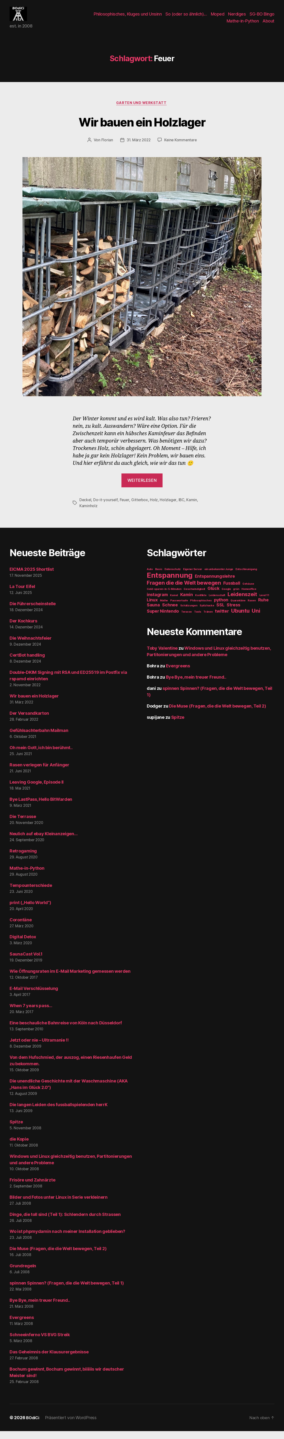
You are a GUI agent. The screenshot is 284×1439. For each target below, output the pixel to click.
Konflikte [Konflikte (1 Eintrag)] (201, 603)
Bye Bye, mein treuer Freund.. (40, 1308)
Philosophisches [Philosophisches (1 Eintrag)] (201, 608)
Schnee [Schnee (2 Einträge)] (170, 612)
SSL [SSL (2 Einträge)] (220, 612)
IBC (183, 507)
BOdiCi (33, 1425)
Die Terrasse (23, 824)
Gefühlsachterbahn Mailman (39, 738)
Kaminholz (88, 513)
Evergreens (22, 1325)
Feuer (125, 507)
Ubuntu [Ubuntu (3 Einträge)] (240, 618)
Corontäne (21, 927)
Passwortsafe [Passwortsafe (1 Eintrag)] (179, 608)
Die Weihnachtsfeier (31, 645)
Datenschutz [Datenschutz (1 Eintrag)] (172, 577)
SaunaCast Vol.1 (26, 961)
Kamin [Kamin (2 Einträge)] (186, 602)
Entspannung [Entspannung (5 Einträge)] (169, 583)
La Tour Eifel (22, 594)
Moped (217, 17)
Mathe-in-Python (243, 24)
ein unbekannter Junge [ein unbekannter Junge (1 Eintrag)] (218, 577)
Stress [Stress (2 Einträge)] (233, 612)
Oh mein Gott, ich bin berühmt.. (41, 755)
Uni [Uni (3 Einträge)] (256, 618)
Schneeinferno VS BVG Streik (40, 1342)
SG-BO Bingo (262, 17)
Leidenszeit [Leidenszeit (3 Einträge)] (242, 602)
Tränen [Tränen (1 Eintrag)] (208, 619)
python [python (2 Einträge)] (221, 607)
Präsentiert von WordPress (72, 1425)
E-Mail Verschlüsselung (34, 996)
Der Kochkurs (23, 628)
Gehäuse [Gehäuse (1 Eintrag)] (248, 591)
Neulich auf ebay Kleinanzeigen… (44, 841)
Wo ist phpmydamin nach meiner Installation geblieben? (67, 1239)
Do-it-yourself (106, 507)
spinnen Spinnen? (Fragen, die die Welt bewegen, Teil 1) (67, 1290)
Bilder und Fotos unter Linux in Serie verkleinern (59, 1205)
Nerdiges (237, 17)
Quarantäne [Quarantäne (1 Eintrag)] (237, 608)
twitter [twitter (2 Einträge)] (222, 618)
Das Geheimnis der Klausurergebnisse (49, 1359)
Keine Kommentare (181, 147)
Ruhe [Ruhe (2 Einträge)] (263, 607)
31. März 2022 (138, 147)
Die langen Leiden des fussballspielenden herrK (59, 1112)
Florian (106, 147)
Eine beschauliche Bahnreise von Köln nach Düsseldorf (66, 1030)
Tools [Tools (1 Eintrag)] (197, 619)
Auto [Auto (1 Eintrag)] (150, 577)
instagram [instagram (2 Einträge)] (157, 602)
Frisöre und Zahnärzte (32, 1187)
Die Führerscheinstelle (33, 611)
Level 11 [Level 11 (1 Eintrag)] (264, 603)
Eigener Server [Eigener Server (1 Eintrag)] (192, 577)
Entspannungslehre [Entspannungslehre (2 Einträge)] (215, 584)
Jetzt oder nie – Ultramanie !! (39, 1047)
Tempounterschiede (31, 893)
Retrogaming (23, 858)
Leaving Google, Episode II (37, 789)
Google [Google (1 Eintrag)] (226, 597)
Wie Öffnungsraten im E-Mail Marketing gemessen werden (70, 979)
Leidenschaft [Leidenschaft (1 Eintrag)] (217, 603)
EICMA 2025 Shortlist (32, 577)
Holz (155, 507)
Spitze (16, 1129)
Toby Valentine (162, 656)
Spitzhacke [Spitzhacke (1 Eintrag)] (207, 613)
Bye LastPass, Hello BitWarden (41, 807)
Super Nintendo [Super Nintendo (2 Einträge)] (163, 618)
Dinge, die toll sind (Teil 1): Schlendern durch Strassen (65, 1222)
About (268, 24)
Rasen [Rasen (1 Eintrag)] (252, 608)
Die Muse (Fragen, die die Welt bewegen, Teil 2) (58, 1256)
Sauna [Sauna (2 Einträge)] (153, 612)
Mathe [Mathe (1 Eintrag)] (164, 608)
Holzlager (169, 507)
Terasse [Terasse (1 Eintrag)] (186, 619)
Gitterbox (140, 507)
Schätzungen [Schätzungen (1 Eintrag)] (188, 613)
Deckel (85, 507)
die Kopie (19, 1146)
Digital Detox (23, 944)
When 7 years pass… (31, 1013)
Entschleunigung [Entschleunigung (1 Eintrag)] (246, 577)
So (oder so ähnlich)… (186, 17)
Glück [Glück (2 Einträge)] (213, 596)
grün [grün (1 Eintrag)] (236, 597)
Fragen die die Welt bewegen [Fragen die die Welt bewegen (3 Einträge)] (184, 590)
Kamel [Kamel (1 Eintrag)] (174, 603)
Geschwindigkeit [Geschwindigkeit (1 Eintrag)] (194, 597)
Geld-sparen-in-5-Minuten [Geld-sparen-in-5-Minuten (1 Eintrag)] (164, 597)
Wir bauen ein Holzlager (142, 129)
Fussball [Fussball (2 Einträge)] (231, 590)
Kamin (193, 507)
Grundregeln (23, 1273)
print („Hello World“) (30, 910)
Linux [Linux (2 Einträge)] (152, 607)
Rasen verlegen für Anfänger (39, 772)
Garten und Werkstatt (142, 110)
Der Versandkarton (29, 721)
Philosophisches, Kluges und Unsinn (128, 17)
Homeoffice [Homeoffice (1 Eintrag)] (248, 597)
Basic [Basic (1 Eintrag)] (158, 577)
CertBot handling (27, 663)
